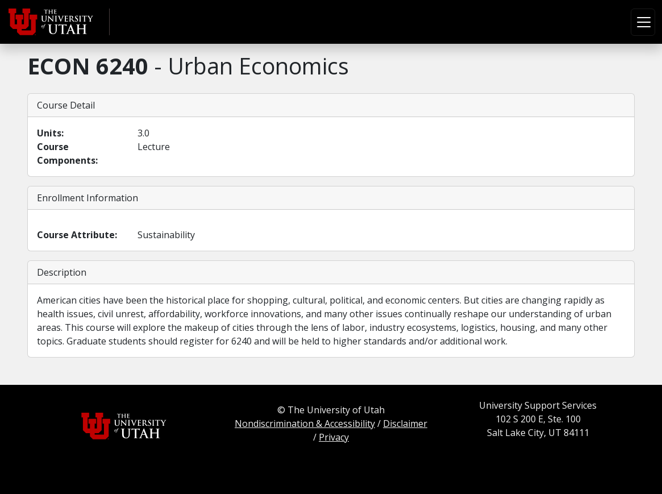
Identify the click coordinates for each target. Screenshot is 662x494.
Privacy (334, 437)
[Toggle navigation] (643, 22)
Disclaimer (405, 423)
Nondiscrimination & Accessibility (305, 423)
